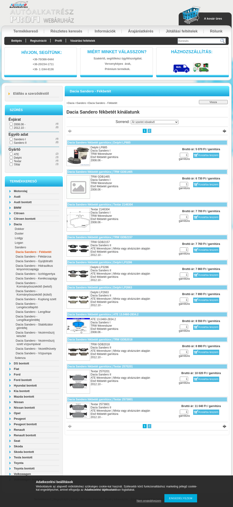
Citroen (19, 213)
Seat (17, 441)
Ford (17, 374)
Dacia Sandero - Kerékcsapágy (36, 278)
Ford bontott (23, 380)
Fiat (16, 369)
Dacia (18, 224)
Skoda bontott (24, 452)
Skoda (18, 446)
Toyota (18, 463)
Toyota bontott (24, 468)
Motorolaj (20, 191)
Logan (19, 242)
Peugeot (20, 418)
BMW (17, 207)
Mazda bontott (24, 396)
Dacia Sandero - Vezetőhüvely (36, 348)
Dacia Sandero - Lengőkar (33, 312)
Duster (19, 233)
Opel (17, 413)
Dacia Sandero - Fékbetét (33, 252)
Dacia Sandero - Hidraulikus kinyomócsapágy (34, 267)
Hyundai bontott (25, 385)
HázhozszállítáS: (192, 52)
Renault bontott (25, 435)
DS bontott (21, 363)
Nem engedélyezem (149, 500)
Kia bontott (22, 391)
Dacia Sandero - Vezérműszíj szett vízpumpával (35, 342)
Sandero (20, 247)
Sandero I (20, 139)
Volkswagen (22, 474)
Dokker (19, 229)
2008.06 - (20, 124)
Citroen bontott (24, 218)
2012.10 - (20, 127)
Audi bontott (23, 202)
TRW (17, 164)
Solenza (20, 358)
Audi (17, 196)
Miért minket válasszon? (117, 52)
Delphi (18, 157)
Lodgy (19, 238)
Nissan (19, 402)
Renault (19, 429)
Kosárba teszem (208, 155)
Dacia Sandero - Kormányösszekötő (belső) (34, 284)
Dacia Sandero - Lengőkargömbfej (28, 318)
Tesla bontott (23, 457)
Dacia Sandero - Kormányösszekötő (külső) (34, 292)
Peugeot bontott (25, 424)
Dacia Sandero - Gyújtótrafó (34, 261)
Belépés (16, 40)
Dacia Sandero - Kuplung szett (36, 299)
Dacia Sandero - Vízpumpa (34, 353)
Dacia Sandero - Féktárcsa (33, 256)
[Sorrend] (154, 122)
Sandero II (20, 142)
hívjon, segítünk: (41, 52)
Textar (17, 161)
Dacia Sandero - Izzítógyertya (35, 273)
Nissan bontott (24, 407)
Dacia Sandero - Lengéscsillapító (27, 305)
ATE (16, 154)
